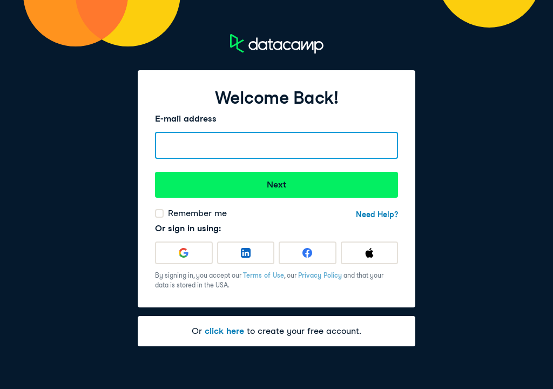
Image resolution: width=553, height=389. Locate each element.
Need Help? (377, 214)
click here (224, 331)
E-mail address (186, 118)
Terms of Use (263, 275)
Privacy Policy (320, 275)
